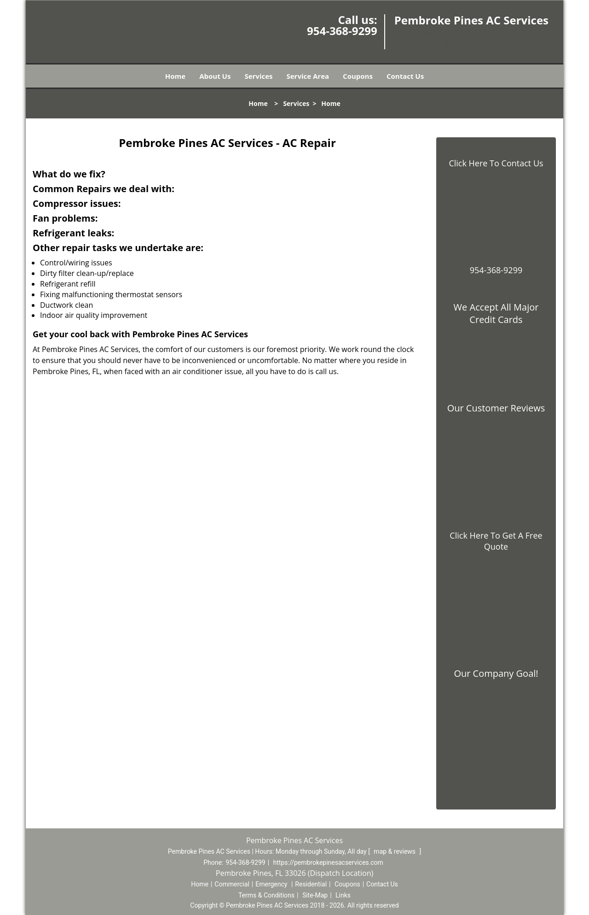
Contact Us (405, 76)
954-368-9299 (342, 30)
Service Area (308, 76)
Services (258, 76)
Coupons (358, 76)
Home (175, 76)
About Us (215, 76)
